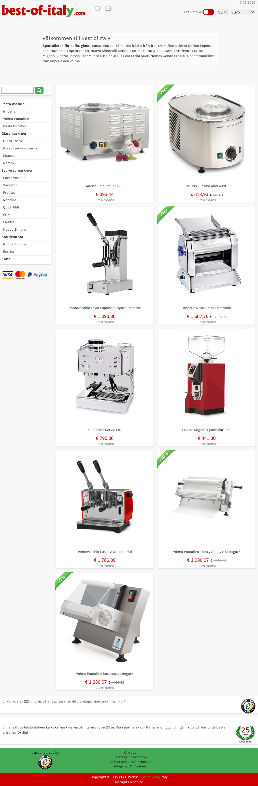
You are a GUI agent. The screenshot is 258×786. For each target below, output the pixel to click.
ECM (6, 215)
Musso (8, 155)
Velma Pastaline (16, 119)
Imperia (9, 111)
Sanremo (10, 185)
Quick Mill (11, 207)
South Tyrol (150, 777)
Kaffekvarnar (12, 237)
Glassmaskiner (14, 133)
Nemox (9, 163)
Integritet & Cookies (130, 766)
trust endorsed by (45, 752)
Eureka (8, 251)
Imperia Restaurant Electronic (207, 308)
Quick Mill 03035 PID (104, 430)
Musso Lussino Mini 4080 (206, 186)
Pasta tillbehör (14, 126)
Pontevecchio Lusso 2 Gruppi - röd (105, 552)
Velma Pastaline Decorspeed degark (104, 673)
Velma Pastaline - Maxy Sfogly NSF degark (206, 552)
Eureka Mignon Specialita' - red (207, 430)
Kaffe (6, 259)
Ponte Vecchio (14, 178)
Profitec (9, 192)
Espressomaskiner (17, 170)
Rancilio (9, 200)
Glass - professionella (20, 148)
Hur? (122, 701)
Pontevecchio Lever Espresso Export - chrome (105, 308)
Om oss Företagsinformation (130, 754)
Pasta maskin (13, 104)
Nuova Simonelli (16, 229)
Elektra (9, 222)
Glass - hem (12, 141)
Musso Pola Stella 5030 (104, 186)
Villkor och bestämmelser (130, 762)
